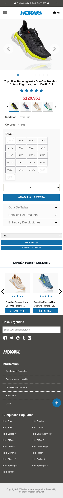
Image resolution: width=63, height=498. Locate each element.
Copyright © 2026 (15, 489)
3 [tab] (26, 75)
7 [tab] (42, 75)
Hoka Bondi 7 (9, 427)
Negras (21, 125)
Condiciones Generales (16, 371)
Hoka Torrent (8, 472)
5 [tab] (34, 75)
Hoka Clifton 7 (9, 446)
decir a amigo (31, 242)
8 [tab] (46, 75)
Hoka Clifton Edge (40, 446)
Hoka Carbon (38, 427)
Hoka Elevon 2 (9, 453)
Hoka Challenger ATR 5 (42, 434)
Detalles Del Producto (23, 215)
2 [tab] (22, 75)
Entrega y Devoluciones (24, 222)
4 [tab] (30, 75)
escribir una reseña (31, 248)
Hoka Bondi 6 (38, 421)
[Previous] (6, 3)
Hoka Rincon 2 (9, 459)
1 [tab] (18, 75)
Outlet (8, 404)
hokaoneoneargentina (34, 489)
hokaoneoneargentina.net (31, 492)
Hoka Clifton (8, 440)
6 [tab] (38, 75)
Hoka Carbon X (9, 434)
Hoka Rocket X (38, 459)
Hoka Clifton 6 (38, 440)
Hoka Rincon (37, 453)
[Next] (57, 3)
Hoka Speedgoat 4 (40, 465)
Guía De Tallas (18, 207)
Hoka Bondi (8, 421)
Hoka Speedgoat (10, 465)
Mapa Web (11, 395)
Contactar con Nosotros (16, 387)
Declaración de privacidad (17, 379)
